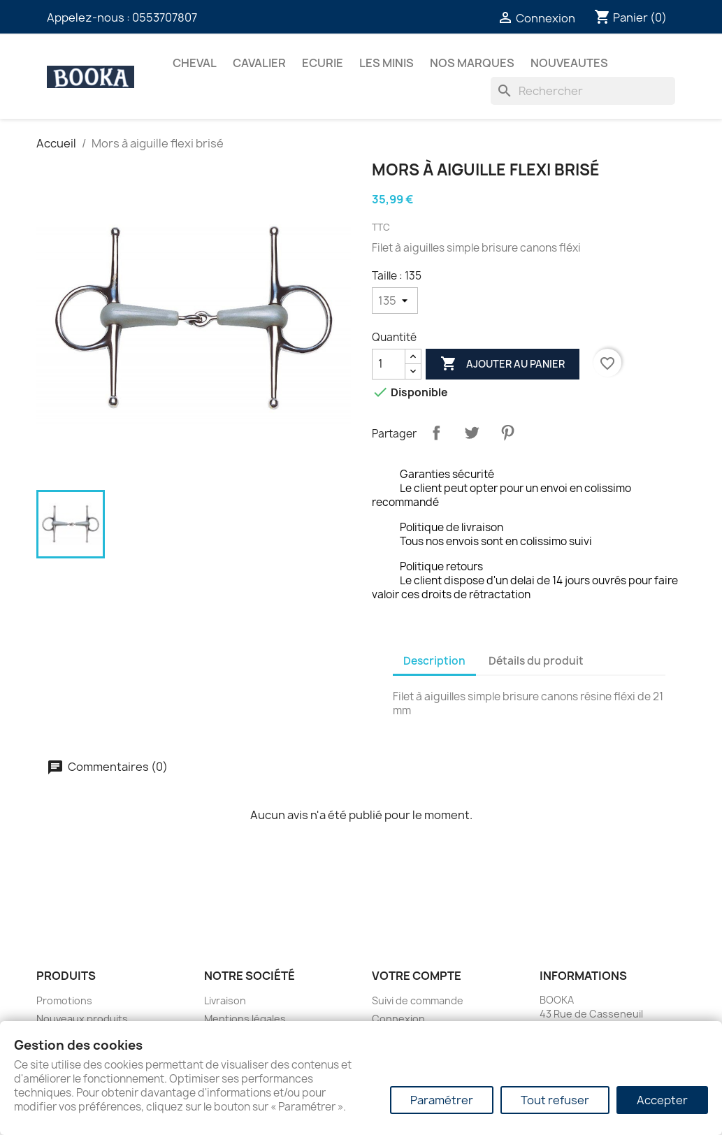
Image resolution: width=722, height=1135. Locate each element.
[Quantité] (388, 364)
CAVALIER (259, 63)
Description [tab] (434, 660)
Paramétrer (441, 1100)
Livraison (225, 1000)
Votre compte (416, 975)
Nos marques (472, 63)
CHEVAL (195, 63)
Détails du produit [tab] (536, 660)
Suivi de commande (417, 1000)
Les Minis (386, 63)
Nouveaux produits (82, 1018)
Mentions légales (245, 1018)
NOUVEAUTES (569, 63)
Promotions (64, 1000)
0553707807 (164, 17)
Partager (436, 433)
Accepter (662, 1100)
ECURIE (322, 63)
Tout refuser (555, 1100)
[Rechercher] (583, 91)
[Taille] (395, 300)
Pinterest (507, 433)
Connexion (398, 1018)
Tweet (472, 433)
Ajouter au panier (502, 364)
